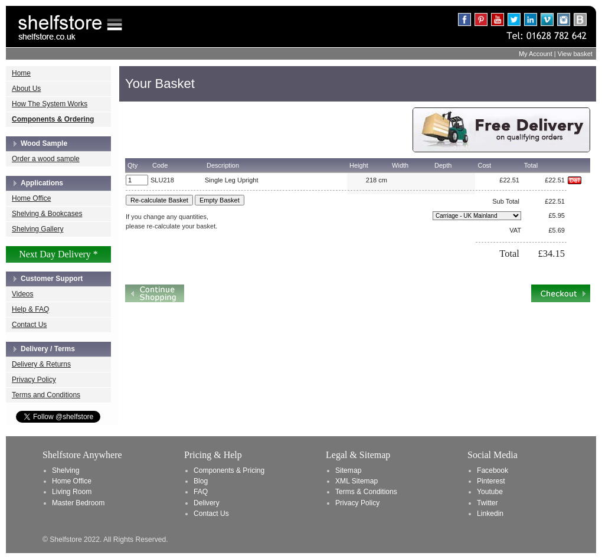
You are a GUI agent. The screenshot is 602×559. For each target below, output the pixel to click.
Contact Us (29, 325)
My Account (535, 53)
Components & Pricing (229, 470)
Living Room (71, 492)
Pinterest (491, 481)
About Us (26, 88)
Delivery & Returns (41, 364)
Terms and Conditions (46, 395)
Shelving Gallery (37, 229)
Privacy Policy (34, 379)
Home (21, 73)
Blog (201, 481)
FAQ (201, 492)
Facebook (492, 470)
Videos (22, 294)
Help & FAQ (30, 309)
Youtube (490, 492)
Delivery (207, 503)
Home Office (31, 198)
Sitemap (348, 470)
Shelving (65, 470)
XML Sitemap (356, 481)
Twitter (487, 503)
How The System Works (49, 104)
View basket (575, 53)
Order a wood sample (46, 159)
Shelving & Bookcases (47, 214)
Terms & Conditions (366, 492)
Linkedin (490, 513)
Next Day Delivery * (58, 254)
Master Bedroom (78, 503)
